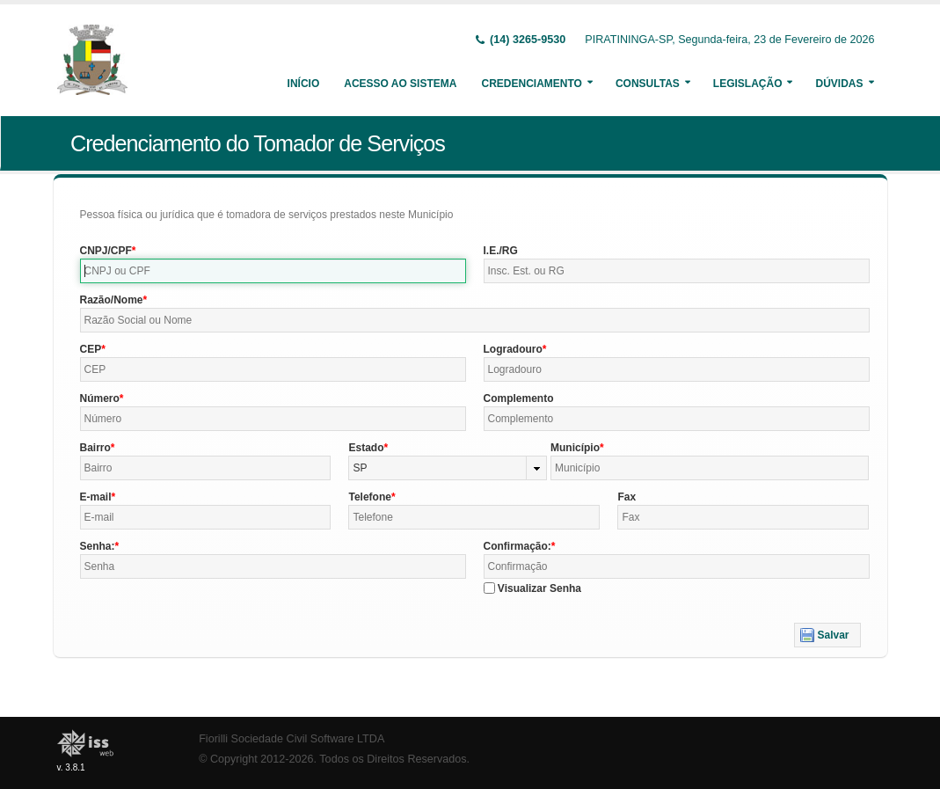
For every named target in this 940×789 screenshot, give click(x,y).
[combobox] (447, 468)
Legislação (748, 83)
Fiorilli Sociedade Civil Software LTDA (291, 739)
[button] (827, 635)
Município (575, 448)
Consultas (648, 83)
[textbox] (273, 271)
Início (304, 83)
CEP (91, 349)
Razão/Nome (111, 300)
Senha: (97, 546)
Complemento (519, 398)
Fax (626, 497)
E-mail (96, 497)
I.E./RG (501, 251)
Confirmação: (517, 546)
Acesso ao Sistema (400, 83)
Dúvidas (839, 83)
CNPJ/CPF (106, 251)
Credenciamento (531, 83)
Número (100, 398)
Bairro (95, 448)
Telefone (369, 497)
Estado (365, 448)
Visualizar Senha (539, 588)
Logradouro (513, 349)
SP (360, 468)
